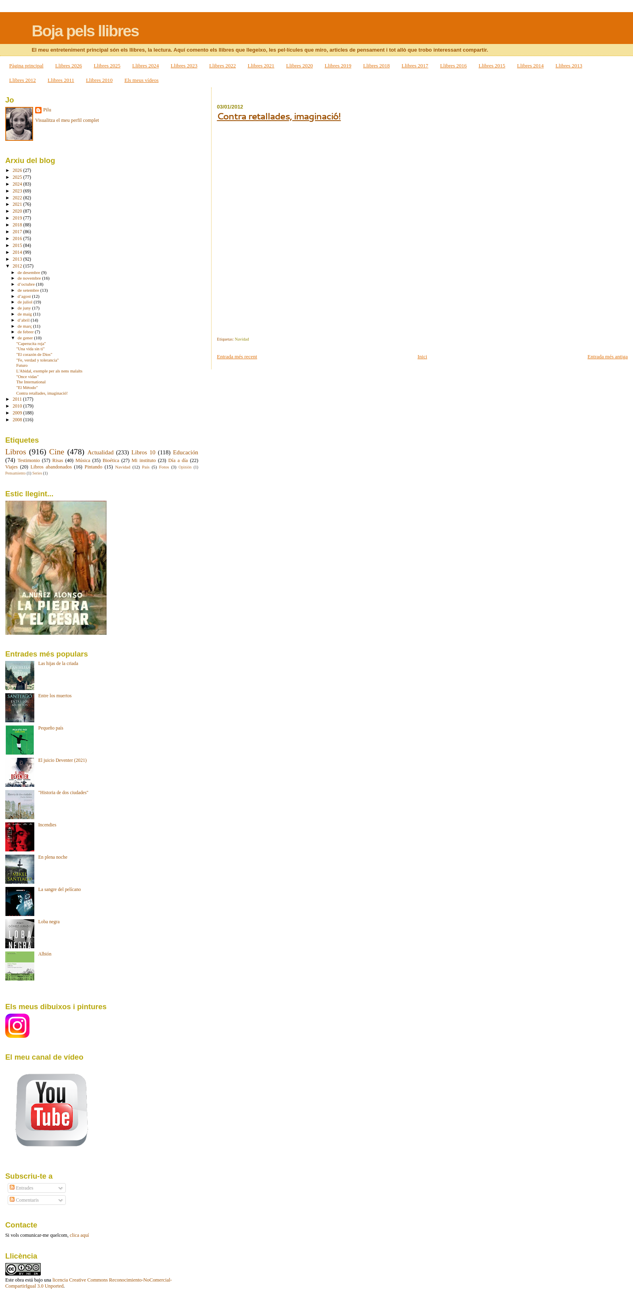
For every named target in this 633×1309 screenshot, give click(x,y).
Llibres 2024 (145, 66)
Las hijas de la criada (58, 663)
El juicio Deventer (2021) (62, 760)
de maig (25, 314)
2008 (18, 419)
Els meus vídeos (141, 80)
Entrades (21, 1188)
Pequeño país (50, 728)
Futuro (21, 365)
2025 (18, 177)
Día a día (178, 460)
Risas (57, 460)
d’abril (24, 320)
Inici (422, 356)
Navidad (242, 339)
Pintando (94, 467)
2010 (18, 406)
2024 (18, 184)
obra (19, 1280)
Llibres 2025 (107, 66)
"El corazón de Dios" (34, 354)
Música (82, 460)
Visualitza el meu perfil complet (67, 120)
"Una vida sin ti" (30, 349)
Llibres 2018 (376, 66)
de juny (25, 307)
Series (37, 473)
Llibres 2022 (222, 66)
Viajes (11, 467)
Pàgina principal (26, 66)
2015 (18, 245)
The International (31, 382)
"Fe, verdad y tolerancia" (37, 360)
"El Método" (27, 387)
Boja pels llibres (84, 31)
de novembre (30, 278)
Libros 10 (143, 452)
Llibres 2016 (453, 66)
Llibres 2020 (299, 66)
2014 (18, 252)
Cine (56, 451)
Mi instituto (144, 460)
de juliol (26, 301)
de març (25, 326)
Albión (45, 954)
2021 (18, 204)
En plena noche (52, 857)
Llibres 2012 (22, 80)
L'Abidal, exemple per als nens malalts (49, 371)
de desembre (30, 272)
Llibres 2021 (260, 66)
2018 (18, 225)
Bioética (111, 460)
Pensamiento (15, 473)
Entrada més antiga (607, 356)
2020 (18, 211)
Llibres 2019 (338, 66)
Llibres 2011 (61, 80)
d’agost (25, 296)
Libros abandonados (51, 467)
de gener (26, 337)
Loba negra (49, 921)
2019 (18, 218)
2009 (18, 413)
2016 (18, 238)
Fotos (164, 466)
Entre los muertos (55, 695)
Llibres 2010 (99, 80)
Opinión (184, 467)
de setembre (29, 290)
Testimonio (28, 460)
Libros (15, 451)
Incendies (47, 825)
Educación (186, 452)
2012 (18, 266)
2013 (18, 259)
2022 (18, 198)
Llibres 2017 (415, 66)
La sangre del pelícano (59, 889)
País (146, 466)
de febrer (26, 331)
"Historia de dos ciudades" (63, 792)
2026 (18, 170)
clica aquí (79, 1235)
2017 (18, 231)
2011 (18, 399)
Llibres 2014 (530, 66)
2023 (18, 191)
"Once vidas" (27, 376)
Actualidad (100, 452)
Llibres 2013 (568, 66)
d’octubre (27, 284)
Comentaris (24, 1200)
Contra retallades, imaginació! (279, 116)
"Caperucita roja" (31, 343)
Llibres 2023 (184, 66)
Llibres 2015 (491, 66)
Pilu (47, 110)
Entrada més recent (237, 356)
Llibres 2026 (68, 66)
